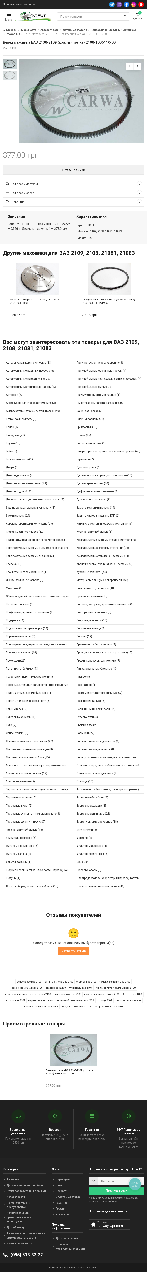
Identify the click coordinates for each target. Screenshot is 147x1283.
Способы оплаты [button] (74, 202)
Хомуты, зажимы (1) (18, 871)
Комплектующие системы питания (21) (30, 565)
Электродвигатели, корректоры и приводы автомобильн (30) (110, 887)
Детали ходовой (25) (19, 500)
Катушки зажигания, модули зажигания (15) (104, 533)
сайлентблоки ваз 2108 (67, 1003)
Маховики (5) (14, 597)
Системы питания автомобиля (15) (28, 766)
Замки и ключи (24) (18, 525)
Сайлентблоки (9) (17, 742)
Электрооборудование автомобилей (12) (32, 895)
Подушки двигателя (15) (92, 629)
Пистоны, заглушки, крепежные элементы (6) (105, 613)
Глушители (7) (85, 468)
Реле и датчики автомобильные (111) (30, 702)
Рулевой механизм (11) (20, 726)
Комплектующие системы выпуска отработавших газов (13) (40, 557)
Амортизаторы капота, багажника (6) (100, 412)
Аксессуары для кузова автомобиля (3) (31, 412)
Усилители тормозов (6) (21, 847)
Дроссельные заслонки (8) (93, 508)
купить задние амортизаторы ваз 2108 (28, 1003)
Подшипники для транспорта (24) (27, 637)
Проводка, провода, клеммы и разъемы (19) (104, 661)
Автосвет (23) (15, 404)
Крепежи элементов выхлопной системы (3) (104, 573)
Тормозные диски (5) (19, 814)
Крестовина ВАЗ (132, 1003)
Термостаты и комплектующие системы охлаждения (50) (40, 798)
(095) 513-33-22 (23, 1264)
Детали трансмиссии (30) (93, 492)
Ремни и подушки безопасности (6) (28, 710)
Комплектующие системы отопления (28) (103, 557)
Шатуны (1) (13, 887)
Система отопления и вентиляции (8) (29, 758)
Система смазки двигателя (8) (96, 758)
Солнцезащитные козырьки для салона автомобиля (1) (110, 766)
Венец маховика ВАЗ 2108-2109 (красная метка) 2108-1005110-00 (69, 1081)
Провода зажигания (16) (21, 661)
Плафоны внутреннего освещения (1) (29, 621)
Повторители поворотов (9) (94, 621)
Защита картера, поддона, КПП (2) (98, 525)
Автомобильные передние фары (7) (28, 388)
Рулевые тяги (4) (87, 726)
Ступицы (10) (85, 790)
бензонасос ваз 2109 (29, 990)
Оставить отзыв (73, 960)
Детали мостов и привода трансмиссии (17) (104, 484)
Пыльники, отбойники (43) (22, 678)
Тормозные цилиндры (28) (93, 823)
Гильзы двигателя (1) (19, 468)
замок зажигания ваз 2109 (114, 990)
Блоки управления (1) (90, 428)
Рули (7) (11, 734)
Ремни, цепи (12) (16, 718)
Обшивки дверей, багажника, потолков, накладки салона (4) (40, 605)
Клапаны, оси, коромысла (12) (25, 541)
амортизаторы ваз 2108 (109, 1015)
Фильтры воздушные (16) (22, 855)
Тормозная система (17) (21, 806)
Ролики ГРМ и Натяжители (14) (96, 718)
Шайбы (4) (83, 871)
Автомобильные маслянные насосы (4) (101, 380)
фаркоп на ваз (36, 1009)
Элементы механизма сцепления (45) (100, 895)
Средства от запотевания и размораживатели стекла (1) (40, 774)
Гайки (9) (11, 460)
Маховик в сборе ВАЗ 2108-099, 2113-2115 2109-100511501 (34, 310)
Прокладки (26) (15, 670)
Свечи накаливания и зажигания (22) (29, 750)
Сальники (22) (85, 742)
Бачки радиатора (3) (90, 420)
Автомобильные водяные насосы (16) (30, 380)
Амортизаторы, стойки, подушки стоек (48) (33, 420)
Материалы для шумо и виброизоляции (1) (104, 589)
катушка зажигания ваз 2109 (41, 1015)
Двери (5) (12, 476)
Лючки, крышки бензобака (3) (24, 589)
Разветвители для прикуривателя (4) (29, 686)
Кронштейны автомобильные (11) (27, 581)
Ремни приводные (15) (91, 710)
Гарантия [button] (74, 211)
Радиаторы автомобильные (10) (97, 678)
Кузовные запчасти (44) (92, 581)
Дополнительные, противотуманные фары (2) (35, 508)
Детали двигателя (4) (19, 484)
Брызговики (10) (87, 436)
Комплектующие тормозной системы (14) (103, 565)
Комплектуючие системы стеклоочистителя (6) (106, 549)
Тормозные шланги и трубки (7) (26, 831)
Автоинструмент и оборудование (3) (100, 372)
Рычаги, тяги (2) (87, 734)
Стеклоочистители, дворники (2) (97, 782)
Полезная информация (17, 4)
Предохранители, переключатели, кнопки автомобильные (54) (40, 653)
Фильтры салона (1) (18, 863)
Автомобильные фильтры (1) (95, 396)
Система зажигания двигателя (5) (98, 750)
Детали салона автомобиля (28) (26, 492)
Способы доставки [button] (74, 193)
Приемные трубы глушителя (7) (96, 653)
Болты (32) (13, 436)
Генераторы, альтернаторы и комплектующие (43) (108, 460)
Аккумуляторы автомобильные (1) (98, 404)
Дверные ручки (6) (88, 476)
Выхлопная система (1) (91, 452)
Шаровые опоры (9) (89, 879)
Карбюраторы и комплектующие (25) (29, 533)
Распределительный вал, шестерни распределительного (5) (40, 694)
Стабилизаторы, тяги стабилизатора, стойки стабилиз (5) (110, 774)
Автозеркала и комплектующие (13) (29, 372)
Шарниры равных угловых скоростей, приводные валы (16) (40, 879)
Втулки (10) (13, 452)
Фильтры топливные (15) (92, 863)
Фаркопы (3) (84, 847)
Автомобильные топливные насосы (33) (31, 396)
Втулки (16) (84, 444)
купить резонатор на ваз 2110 (101, 1003)
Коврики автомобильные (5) (94, 541)
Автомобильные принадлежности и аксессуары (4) (109, 388)
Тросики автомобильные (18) (24, 839)
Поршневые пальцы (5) (20, 645)
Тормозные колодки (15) (92, 814)
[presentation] (129, 66)
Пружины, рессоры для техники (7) (98, 670)
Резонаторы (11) (87, 694)
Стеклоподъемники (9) (20, 790)
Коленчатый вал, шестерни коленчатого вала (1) (37, 549)
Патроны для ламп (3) (19, 613)
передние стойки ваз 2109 (76, 1015)
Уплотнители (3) (87, 839)
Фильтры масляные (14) (92, 855)
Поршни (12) (84, 645)
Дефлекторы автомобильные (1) (97, 500)
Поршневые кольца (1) (91, 637)
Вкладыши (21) (15, 444)
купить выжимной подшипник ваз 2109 (71, 1009)
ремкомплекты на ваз (128, 1009)
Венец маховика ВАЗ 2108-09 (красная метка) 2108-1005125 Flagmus (108, 310)
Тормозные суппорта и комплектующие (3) (33, 823)
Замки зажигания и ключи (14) (96, 516)
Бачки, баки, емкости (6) (21, 428)
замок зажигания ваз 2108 (27, 997)
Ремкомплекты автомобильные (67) (99, 702)
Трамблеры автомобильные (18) (97, 831)
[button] (109, 1234)
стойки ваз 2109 (15, 1009)
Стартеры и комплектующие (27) (26, 782)
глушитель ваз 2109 (80, 997)
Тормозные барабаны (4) (92, 806)
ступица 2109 (104, 1009)
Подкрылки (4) (15, 629)
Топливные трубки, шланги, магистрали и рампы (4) (109, 798)
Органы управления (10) (92, 605)
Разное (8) (83, 686)
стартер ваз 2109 (86, 990)
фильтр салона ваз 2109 (58, 990)
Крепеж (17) (13, 573)
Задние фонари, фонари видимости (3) (30, 516)
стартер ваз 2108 (56, 997)
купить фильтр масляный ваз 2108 (115, 997)
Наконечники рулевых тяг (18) (96, 597)
